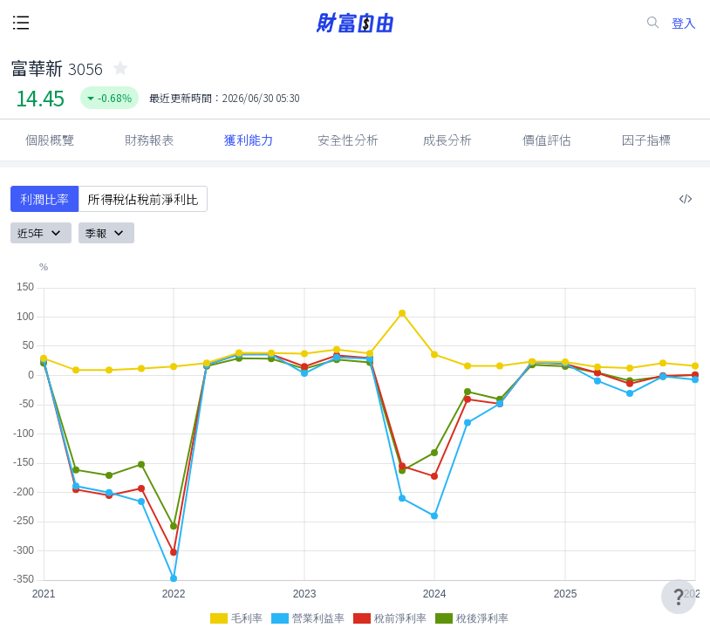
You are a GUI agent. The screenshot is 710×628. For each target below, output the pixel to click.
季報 (106, 232)
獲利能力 (248, 139)
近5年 (41, 232)
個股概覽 (49, 139)
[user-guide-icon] (678, 596)
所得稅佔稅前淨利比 (143, 199)
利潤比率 (44, 199)
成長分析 (447, 139)
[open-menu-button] (20, 22)
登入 (684, 23)
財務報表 (149, 139)
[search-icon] (653, 23)
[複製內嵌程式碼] (686, 199)
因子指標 (646, 139)
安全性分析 (348, 139)
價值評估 (546, 139)
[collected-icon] (120, 68)
